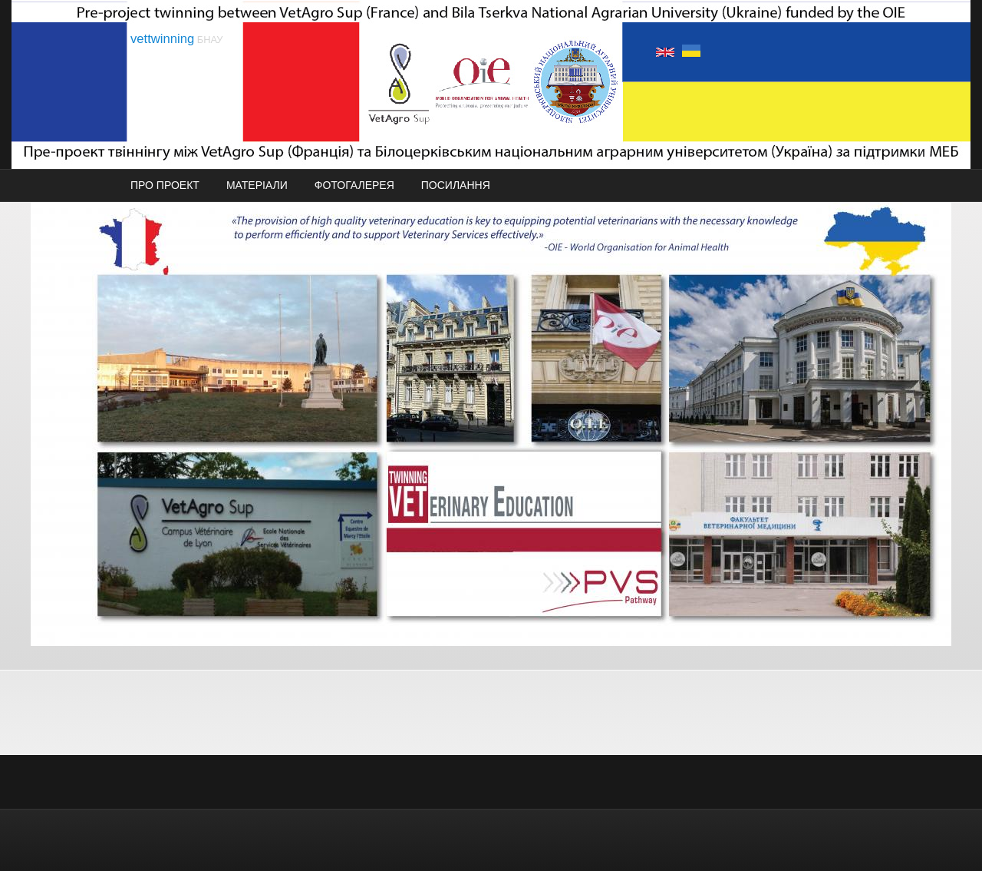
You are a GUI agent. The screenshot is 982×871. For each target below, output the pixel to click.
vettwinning (162, 38)
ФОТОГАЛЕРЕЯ (354, 185)
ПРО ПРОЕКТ (164, 185)
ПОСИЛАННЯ (455, 185)
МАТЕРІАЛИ (257, 185)
